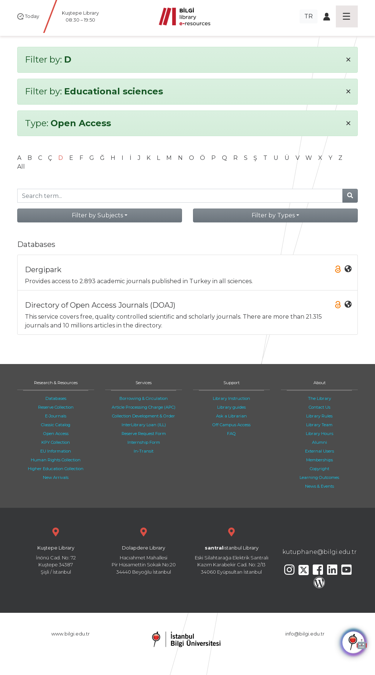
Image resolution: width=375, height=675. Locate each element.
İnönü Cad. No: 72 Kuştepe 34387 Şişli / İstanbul (55, 550)
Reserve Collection (56, 407)
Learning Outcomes (319, 477)
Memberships (319, 459)
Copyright (319, 468)
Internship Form (143, 442)
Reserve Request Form (144, 433)
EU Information (55, 451)
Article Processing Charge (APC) (143, 407)
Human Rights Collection (56, 459)
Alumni (319, 442)
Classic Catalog (55, 424)
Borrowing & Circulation (143, 398)
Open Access (55, 433)
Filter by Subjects (97, 215)
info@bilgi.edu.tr (304, 634)
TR (308, 16)
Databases (55, 398)
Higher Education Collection (55, 468)
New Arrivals (55, 477)
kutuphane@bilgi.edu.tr (319, 551)
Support (231, 382)
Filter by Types (273, 215)
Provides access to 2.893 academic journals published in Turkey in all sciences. (188, 275)
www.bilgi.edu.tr (70, 634)
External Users (319, 451)
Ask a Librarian (231, 416)
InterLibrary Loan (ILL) (144, 424)
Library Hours (319, 433)
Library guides (231, 407)
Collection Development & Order (143, 416)
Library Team (319, 424)
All (21, 166)
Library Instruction (231, 398)
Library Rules (319, 416)
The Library (319, 398)
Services (143, 382)
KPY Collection (55, 442)
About (319, 382)
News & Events (319, 486)
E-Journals (55, 416)
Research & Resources (56, 382)
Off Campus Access (231, 424)
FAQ (231, 433)
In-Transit (143, 451)
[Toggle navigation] (347, 16)
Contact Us (319, 407)
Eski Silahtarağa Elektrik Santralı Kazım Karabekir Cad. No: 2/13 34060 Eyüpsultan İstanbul (231, 550)
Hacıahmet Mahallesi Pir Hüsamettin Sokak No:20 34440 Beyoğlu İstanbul (143, 550)
